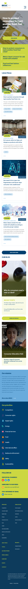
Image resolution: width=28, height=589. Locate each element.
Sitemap (11, 583)
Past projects (17, 549)
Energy (7, 426)
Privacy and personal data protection (11, 236)
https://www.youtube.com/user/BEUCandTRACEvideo (3, 480)
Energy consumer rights (17, 108)
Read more (14, 38)
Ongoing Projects (18, 546)
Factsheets (17, 514)
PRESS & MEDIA (5, 554)
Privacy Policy (16, 583)
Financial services (10, 432)
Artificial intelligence (8, 194)
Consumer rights (10, 415)
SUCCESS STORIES (5, 550)
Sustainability (9, 464)
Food (6, 437)
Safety (7, 459)
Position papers (18, 508)
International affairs (11, 448)
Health (7, 442)
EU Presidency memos (19, 511)
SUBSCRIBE (4, 559)
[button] (25, 7)
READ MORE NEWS (14, 252)
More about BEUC (9, 398)
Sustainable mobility (8, 111)
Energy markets (7, 108)
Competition (9, 410)
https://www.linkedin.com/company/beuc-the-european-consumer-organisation (9, 480)
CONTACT (4, 567)
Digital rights (9, 421)
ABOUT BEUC (5, 542)
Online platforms (7, 239)
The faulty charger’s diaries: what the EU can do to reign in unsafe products (14, 303)
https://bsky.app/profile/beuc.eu (6, 480)
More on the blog (14, 318)
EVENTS (3, 563)
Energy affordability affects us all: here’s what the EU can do (13, 310)
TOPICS (3, 546)
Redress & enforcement (12, 453)
